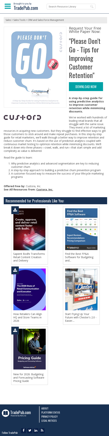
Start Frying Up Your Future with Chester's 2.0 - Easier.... (81, 317)
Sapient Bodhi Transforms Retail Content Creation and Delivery (29, 257)
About (44, 408)
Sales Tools (19, 20)
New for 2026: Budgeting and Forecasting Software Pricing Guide (28, 378)
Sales (8, 20)
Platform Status (50, 412)
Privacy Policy (49, 416)
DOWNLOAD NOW (86, 86)
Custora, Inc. (44, 189)
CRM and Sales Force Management (46, 20)
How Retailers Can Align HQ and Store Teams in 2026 (27, 317)
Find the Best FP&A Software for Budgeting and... (79, 257)
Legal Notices (49, 420)
